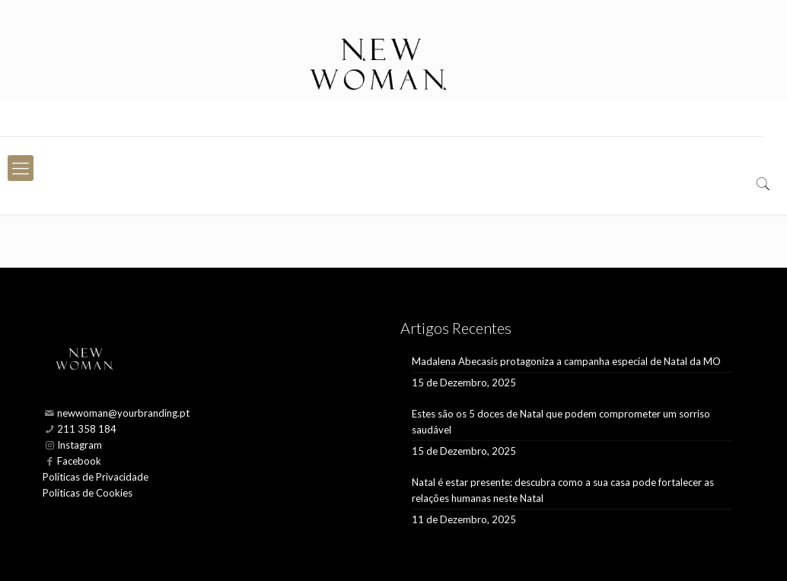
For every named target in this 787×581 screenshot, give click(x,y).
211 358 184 (86, 429)
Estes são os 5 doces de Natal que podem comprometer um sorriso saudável (561, 422)
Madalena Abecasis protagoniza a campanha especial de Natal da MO (566, 361)
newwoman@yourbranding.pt (123, 413)
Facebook (79, 461)
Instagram (79, 445)
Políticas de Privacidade (95, 477)
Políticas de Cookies (87, 493)
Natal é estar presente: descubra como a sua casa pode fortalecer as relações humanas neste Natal (563, 490)
